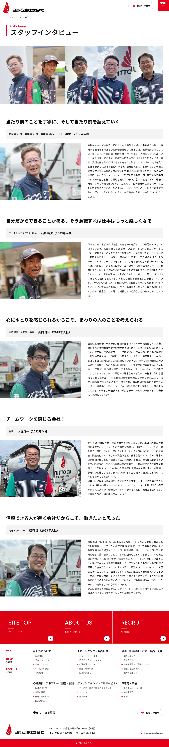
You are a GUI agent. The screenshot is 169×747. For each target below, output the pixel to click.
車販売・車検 (129, 683)
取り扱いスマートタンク (90, 660)
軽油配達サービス (87, 664)
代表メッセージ (42, 660)
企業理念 (39, 655)
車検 (126, 696)
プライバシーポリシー (153, 733)
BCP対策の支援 (42, 668)
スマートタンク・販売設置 (92, 651)
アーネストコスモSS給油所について (95, 687)
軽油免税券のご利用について (137, 664)
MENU (163, 4)
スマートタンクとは (88, 655)
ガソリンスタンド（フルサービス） (97, 683)
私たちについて (42, 651)
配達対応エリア (86, 672)
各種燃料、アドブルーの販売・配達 (53, 683)
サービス (83, 692)
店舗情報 (83, 696)
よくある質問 (44, 713)
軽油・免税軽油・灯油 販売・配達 (142, 651)
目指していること (43, 664)
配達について (130, 655)
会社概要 (39, 672)
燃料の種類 (129, 660)
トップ (8, 17)
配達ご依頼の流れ (87, 668)
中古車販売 (129, 692)
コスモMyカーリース (133, 687)
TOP (8, 651)
